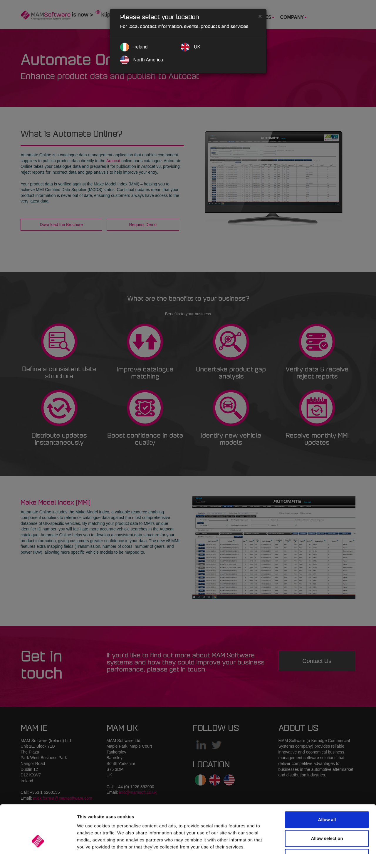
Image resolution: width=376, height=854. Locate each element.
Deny (327, 815)
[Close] (260, 16)
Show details (308, 842)
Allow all (327, 777)
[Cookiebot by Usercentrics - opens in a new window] (38, 842)
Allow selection (327, 796)
